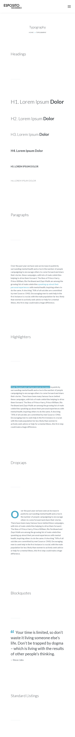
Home (31, 32)
